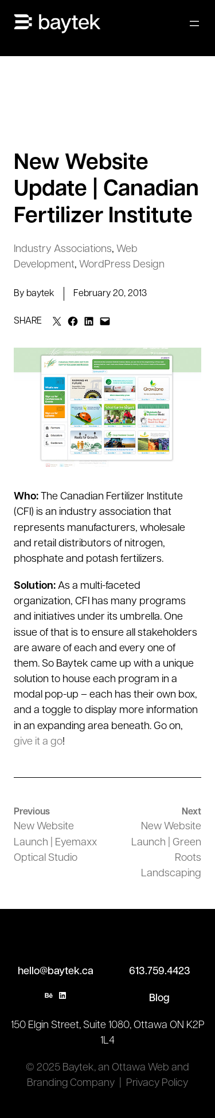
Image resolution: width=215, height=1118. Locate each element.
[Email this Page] (56, 321)
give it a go (38, 742)
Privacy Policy (157, 1083)
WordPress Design (122, 264)
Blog (159, 998)
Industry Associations (63, 249)
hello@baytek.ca (55, 971)
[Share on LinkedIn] (89, 321)
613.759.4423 (159, 971)
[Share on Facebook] (73, 321)
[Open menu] (194, 23)
